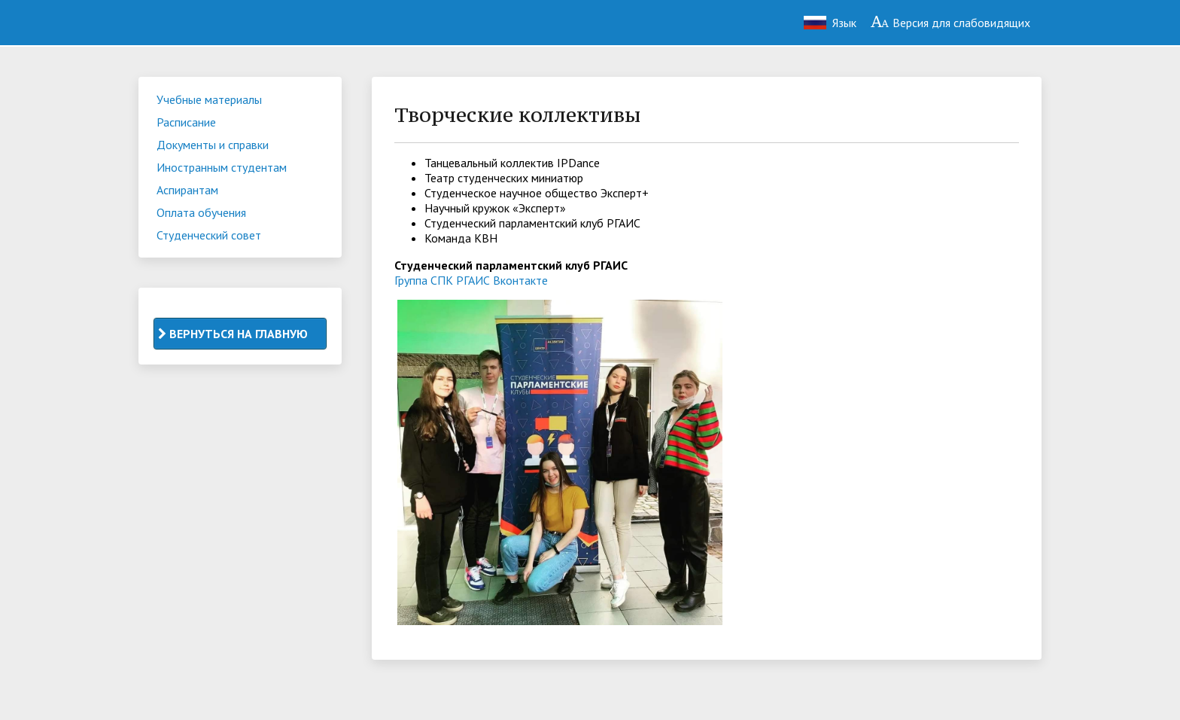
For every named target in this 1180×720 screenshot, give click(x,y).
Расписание (186, 122)
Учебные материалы (209, 99)
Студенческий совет (209, 235)
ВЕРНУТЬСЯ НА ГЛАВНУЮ (233, 333)
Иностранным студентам (222, 167)
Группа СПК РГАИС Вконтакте (471, 280)
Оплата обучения (201, 212)
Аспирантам (187, 189)
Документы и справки (213, 144)
